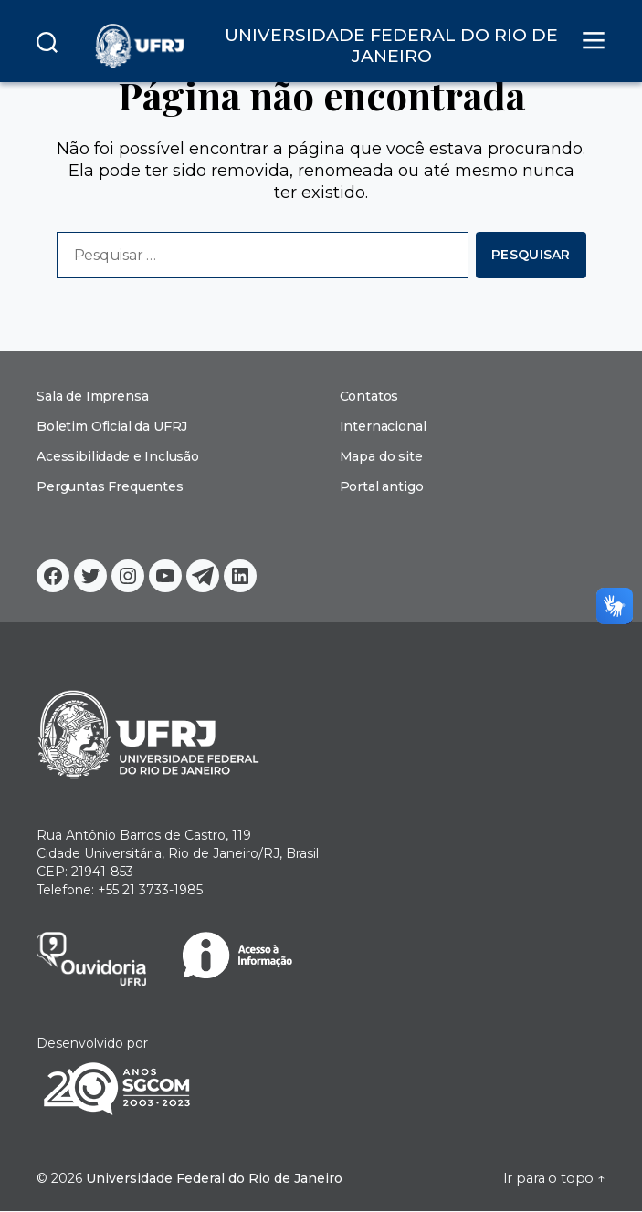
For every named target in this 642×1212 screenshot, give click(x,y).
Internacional (383, 426)
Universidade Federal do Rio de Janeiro (209, 1179)
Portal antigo (382, 486)
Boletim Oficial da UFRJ (112, 426)
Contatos (369, 396)
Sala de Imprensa (92, 396)
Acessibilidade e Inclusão (118, 456)
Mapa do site (381, 456)
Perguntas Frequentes (110, 486)
